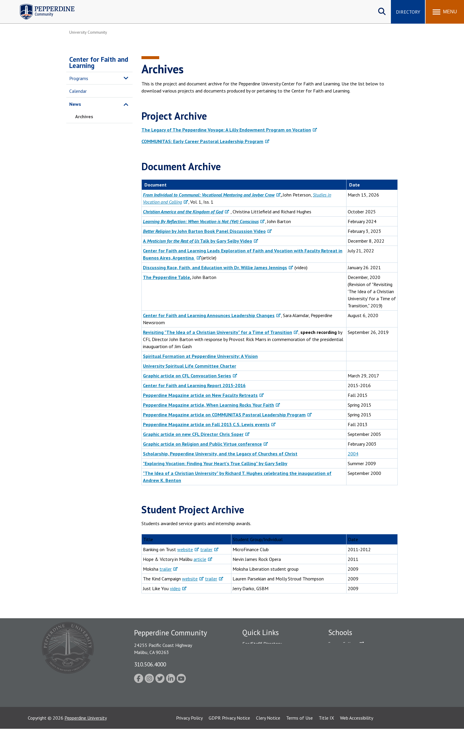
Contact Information (263, 695)
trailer (206, 549)
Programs (78, 78)
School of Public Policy (351, 685)
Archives (84, 116)
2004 (353, 454)
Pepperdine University (86, 729)
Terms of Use (299, 729)
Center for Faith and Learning (98, 62)
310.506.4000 (150, 664)
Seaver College (343, 644)
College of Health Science (354, 695)
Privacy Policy (189, 729)
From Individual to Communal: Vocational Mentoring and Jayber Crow (209, 195)
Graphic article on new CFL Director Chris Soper (193, 434)
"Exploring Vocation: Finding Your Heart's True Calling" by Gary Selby (215, 463)
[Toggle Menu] (445, 12)
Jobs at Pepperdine (260, 674)
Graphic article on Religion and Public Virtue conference (202, 444)
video (175, 588)
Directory (408, 12)
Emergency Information (265, 664)
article (200, 559)
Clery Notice (268, 729)
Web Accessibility (356, 729)
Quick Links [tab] (260, 632)
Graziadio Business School (354, 664)
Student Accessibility (262, 685)
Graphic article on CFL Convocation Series (187, 376)
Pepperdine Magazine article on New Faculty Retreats (200, 395)
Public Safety (255, 654)
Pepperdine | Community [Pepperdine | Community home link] (42, 5)
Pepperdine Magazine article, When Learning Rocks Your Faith (208, 405)
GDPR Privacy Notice (229, 729)
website (185, 549)
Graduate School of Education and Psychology (374, 674)
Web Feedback (256, 705)
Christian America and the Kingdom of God (183, 212)
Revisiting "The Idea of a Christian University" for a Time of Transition (217, 332)
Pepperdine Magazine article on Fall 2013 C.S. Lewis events (206, 424)
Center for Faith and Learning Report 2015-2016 (194, 385)
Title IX (326, 729)
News (75, 104)
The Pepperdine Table (166, 277)
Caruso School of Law (350, 654)
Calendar (78, 91)
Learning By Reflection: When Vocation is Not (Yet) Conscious (201, 221)
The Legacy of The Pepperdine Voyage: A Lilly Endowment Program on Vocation (226, 130)
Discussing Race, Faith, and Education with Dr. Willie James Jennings (215, 267)
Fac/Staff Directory (262, 644)
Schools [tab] (340, 632)
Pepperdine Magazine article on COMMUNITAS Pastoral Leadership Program (224, 415)
